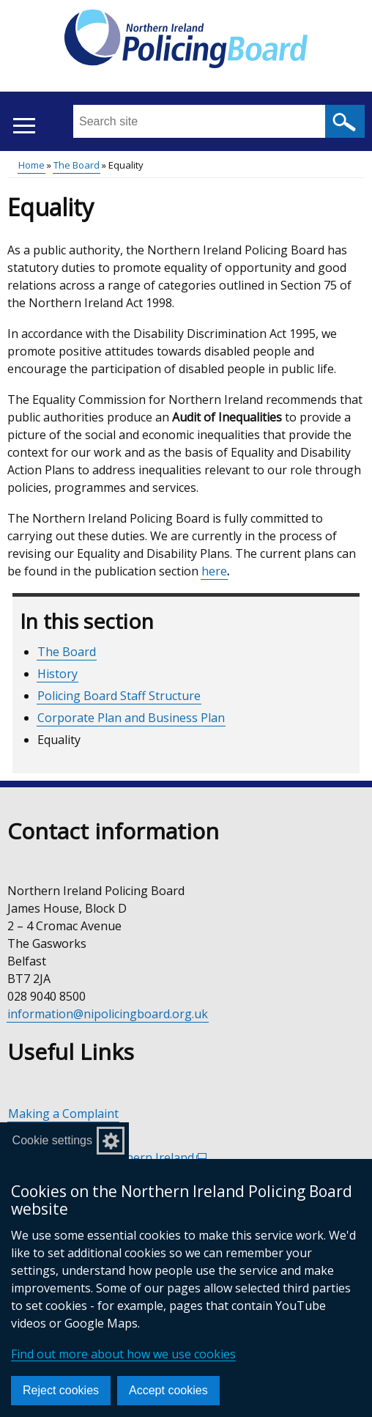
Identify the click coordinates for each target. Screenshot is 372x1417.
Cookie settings (52, 1140)
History (57, 674)
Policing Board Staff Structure (119, 696)
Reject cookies (61, 1390)
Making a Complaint (63, 1113)
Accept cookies (168, 1390)
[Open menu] (24, 126)
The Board (76, 165)
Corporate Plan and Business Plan (131, 718)
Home (31, 165)
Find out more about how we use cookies (123, 1354)
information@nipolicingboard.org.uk (107, 1014)
